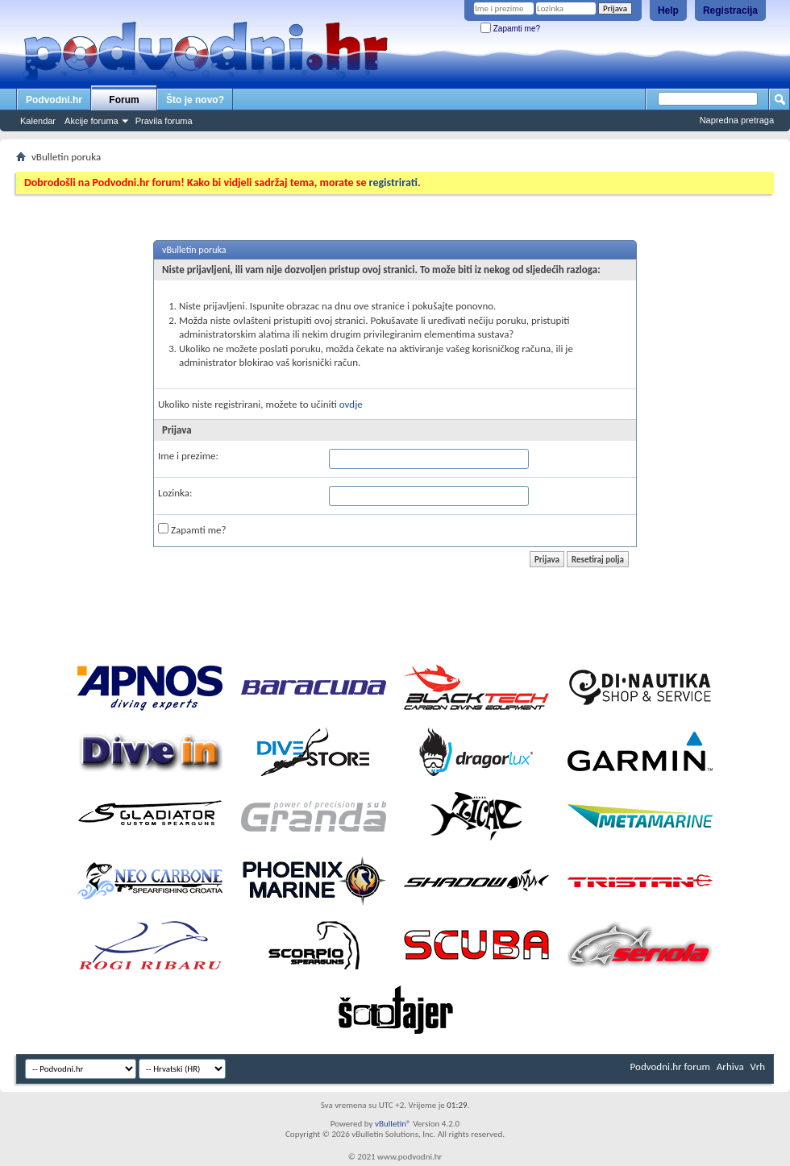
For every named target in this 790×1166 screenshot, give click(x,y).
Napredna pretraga (737, 120)
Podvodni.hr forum (670, 1066)
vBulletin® (393, 1123)
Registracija (730, 10)
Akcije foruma (91, 121)
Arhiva (730, 1066)
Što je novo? (195, 100)
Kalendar (38, 121)
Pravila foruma (164, 121)
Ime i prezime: (188, 456)
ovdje (351, 404)
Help (668, 10)
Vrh (757, 1066)
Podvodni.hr (54, 100)
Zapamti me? (510, 28)
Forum (124, 100)
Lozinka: (175, 493)
